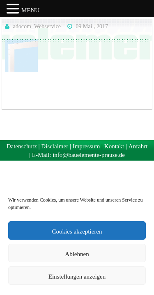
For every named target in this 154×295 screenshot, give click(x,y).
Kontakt (114, 146)
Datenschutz (22, 146)
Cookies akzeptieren (77, 231)
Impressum (86, 146)
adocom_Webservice (37, 26)
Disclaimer (54, 146)
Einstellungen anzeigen (77, 276)
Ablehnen (77, 254)
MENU (30, 10)
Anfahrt (138, 146)
